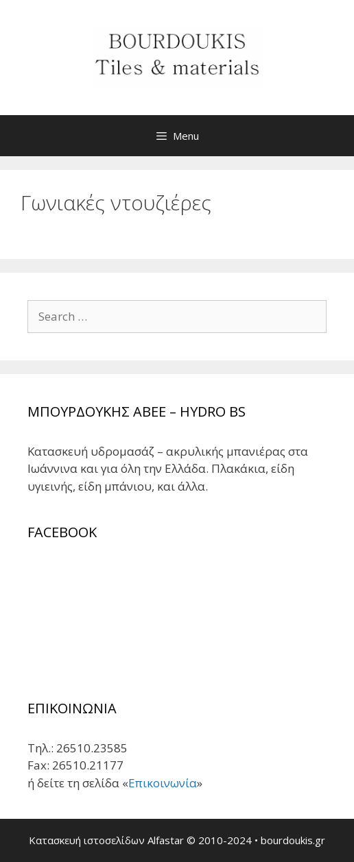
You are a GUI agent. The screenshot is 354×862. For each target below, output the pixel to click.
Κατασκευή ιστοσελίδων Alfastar (106, 840)
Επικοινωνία (162, 783)
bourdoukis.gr (293, 840)
